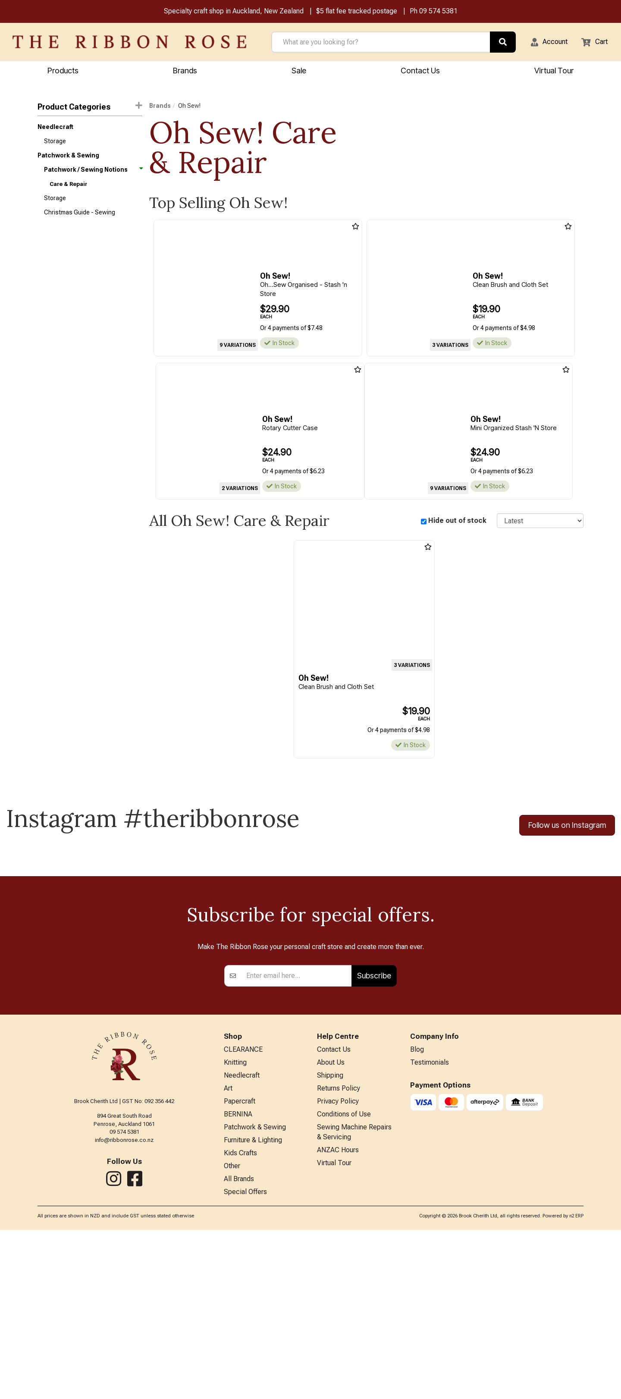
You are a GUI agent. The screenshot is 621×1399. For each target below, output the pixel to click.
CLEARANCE (243, 1205)
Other (232, 1332)
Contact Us (420, 71)
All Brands (239, 1346)
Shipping (330, 1233)
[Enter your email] (296, 1130)
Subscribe (374, 1129)
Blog (417, 1205)
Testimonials (429, 1219)
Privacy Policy (338, 1262)
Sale (299, 71)
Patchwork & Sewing (68, 160)
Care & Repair (68, 191)
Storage (55, 144)
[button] (543, 43)
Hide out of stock (457, 522)
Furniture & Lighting (253, 1304)
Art (228, 1247)
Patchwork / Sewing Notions (93, 175)
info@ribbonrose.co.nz (124, 1294)
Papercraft (239, 1262)
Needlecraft (55, 129)
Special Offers (245, 1361)
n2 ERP (576, 1384)
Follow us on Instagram (567, 827)
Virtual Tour (334, 1329)
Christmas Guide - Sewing (79, 221)
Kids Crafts (240, 1318)
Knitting (235, 1219)
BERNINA (238, 1276)
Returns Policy (338, 1247)
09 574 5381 (438, 12)
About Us (331, 1219)
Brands (185, 71)
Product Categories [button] (90, 108)
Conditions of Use (344, 1276)
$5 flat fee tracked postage (356, 12)
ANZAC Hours (338, 1315)
